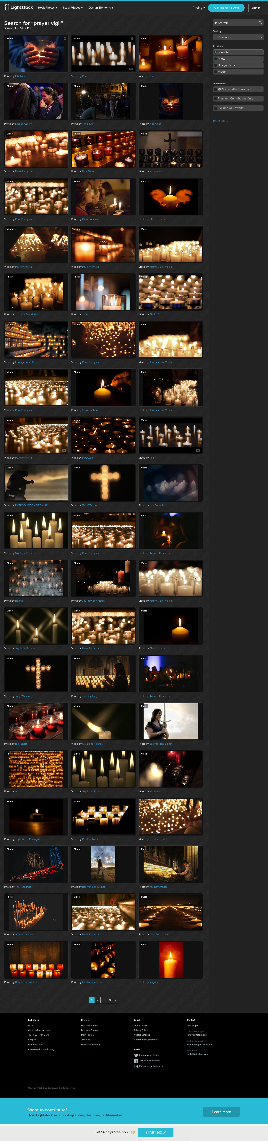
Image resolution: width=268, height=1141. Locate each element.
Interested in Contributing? (41, 1049)
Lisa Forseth (157, 505)
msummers (156, 171)
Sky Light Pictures (25, 553)
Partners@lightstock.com (199, 1044)
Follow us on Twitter (149, 1054)
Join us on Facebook (149, 1060)
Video (222, 71)
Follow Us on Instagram (151, 1066)
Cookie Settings (142, 1034)
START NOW (155, 1132)
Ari (16, 791)
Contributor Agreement (145, 1039)
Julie (85, 314)
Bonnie (19, 601)
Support (32, 1039)
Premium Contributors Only (235, 98)
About (31, 1025)
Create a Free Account (39, 1030)
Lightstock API (35, 1044)
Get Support (193, 1025)
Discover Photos (89, 1025)
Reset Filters (220, 121)
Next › (112, 1000)
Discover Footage (90, 1030)
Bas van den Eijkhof (161, 744)
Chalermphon (157, 219)
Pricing (198, 8)
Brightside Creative (26, 982)
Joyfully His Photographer (30, 839)
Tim (152, 76)
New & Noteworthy (90, 1044)
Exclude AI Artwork (230, 108)
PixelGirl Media (90, 839)
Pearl (85, 76)
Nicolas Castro (23, 124)
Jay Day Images (91, 696)
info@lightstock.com (197, 1034)
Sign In (256, 8)
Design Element (228, 65)
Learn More (221, 1111)
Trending (85, 1039)
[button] (48, 8)
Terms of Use (140, 1025)
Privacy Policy (141, 1030)
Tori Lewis (88, 124)
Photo (221, 58)
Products (218, 46)
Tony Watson (89, 505)
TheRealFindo (23, 887)
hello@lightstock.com (197, 1054)
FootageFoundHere (26, 362)
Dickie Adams (90, 219)
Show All (223, 52)
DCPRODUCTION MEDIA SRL (32, 505)
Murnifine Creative (160, 934)
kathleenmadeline (92, 982)
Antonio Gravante (25, 934)
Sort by (217, 31)
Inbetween (21, 76)
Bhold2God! (156, 314)
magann (154, 982)
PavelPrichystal (23, 171)
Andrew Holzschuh (160, 553)
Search (260, 22)
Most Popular (87, 1034)
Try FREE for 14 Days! (226, 8)
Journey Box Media (161, 267)
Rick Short (88, 171)
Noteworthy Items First (234, 89)
